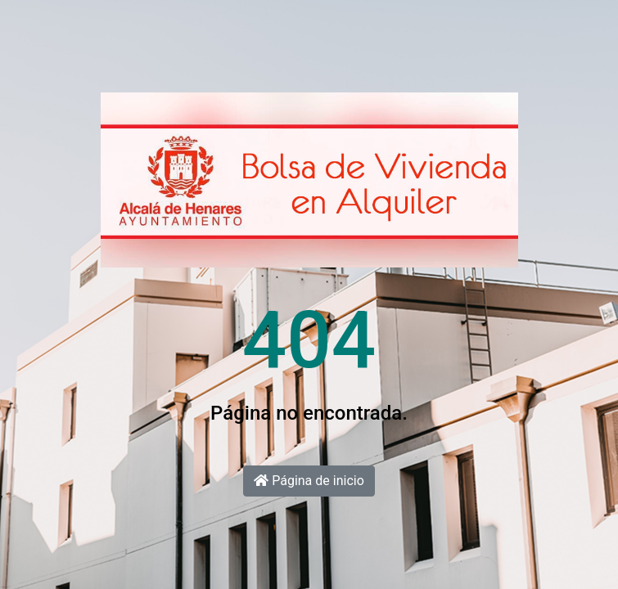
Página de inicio (309, 480)
